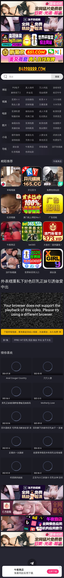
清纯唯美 (29, 128)
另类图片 (57, 128)
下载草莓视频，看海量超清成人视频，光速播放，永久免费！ (33, 332)
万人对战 (43, 87)
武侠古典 (57, 134)
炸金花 (29, 92)
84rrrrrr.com (31, 69)
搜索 (57, 76)
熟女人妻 (16, 104)
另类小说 (29, 140)
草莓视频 (43, 146)
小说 (4, 137)
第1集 (5, 340)
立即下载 (53, 571)
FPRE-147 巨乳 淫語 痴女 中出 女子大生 (32, 340)
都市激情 (16, 134)
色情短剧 (29, 151)
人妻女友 (43, 134)
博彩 (4, 89)
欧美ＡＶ (43, 99)
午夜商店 (29, 146)
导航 (4, 148)
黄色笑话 (43, 140)
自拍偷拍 (29, 99)
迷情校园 (16, 140)
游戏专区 (57, 87)
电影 (4, 113)
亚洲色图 (29, 123)
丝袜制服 (29, 104)
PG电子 (15, 87)
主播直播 (43, 104)
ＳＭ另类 (57, 104)
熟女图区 (43, 128)
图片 (4, 125)
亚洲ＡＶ (16, 99)
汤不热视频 (57, 146)
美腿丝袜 (16, 128)
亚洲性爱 (16, 111)
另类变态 (57, 116)
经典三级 (29, 116)
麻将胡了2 (16, 92)
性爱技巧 (57, 140)
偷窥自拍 (16, 123)
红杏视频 (16, 151)
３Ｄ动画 (57, 99)
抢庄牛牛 (57, 92)
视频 (4, 101)
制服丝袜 (16, 116)
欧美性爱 (57, 111)
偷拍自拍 (29, 111)
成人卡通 (43, 111)
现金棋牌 (43, 92)
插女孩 (16, 146)
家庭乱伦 (29, 134)
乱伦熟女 (43, 116)
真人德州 (29, 87)
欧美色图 (43, 123)
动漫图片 (57, 123)
